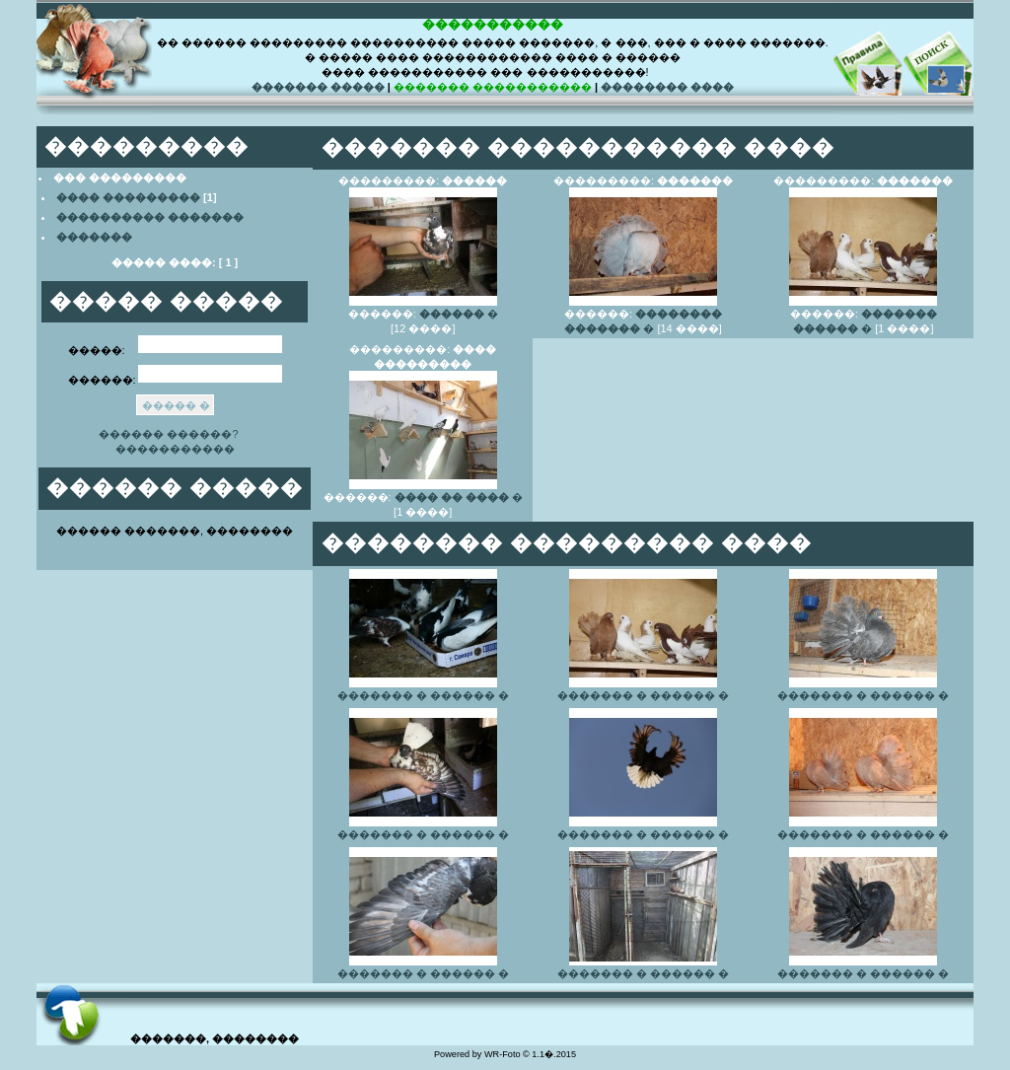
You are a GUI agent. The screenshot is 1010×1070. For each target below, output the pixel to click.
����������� (175, 449)
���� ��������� (128, 197)
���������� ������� (150, 217)
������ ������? (170, 434)
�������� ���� (667, 87)
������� (94, 237)
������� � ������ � (423, 695)
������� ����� (318, 87)
